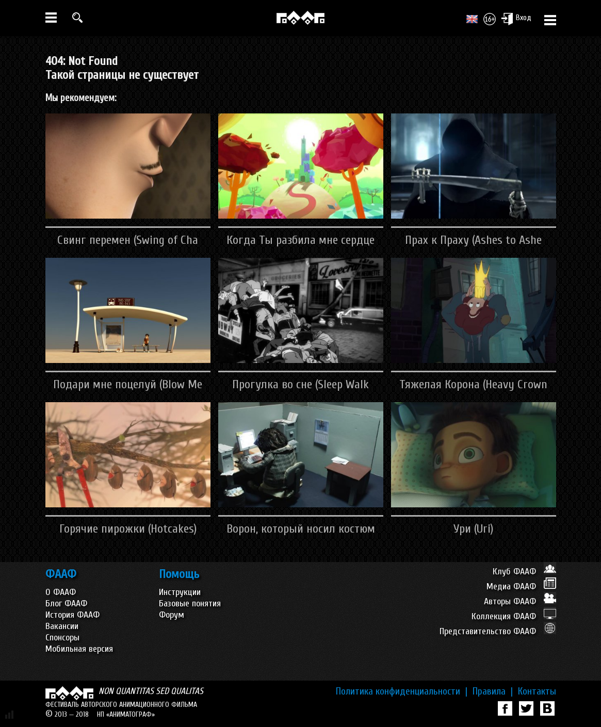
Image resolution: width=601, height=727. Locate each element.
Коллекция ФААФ (514, 616)
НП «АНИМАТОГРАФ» (126, 714)
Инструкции (180, 592)
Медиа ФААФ (521, 586)
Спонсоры (62, 637)
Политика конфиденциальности (401, 691)
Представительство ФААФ (498, 631)
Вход (516, 18)
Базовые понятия (190, 603)
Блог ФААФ (66, 603)
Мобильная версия (79, 648)
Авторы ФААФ (520, 601)
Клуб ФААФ (524, 571)
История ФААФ (72, 614)
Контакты (537, 691)
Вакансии (61, 626)
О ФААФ (60, 592)
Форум (171, 614)
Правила (493, 691)
